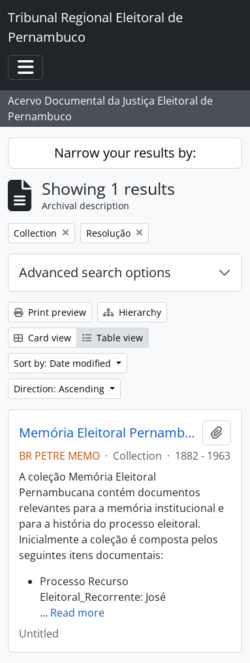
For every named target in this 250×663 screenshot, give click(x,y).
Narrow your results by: (125, 153)
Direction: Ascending (60, 388)
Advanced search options (95, 272)
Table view (112, 338)
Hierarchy (132, 312)
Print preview (50, 312)
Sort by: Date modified (64, 363)
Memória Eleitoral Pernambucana (108, 433)
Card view (42, 338)
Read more (77, 612)
